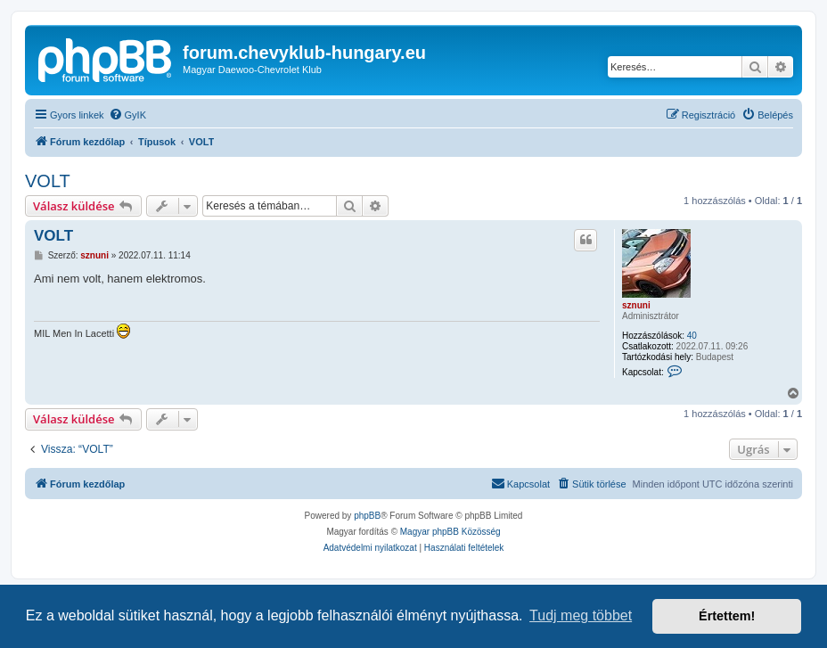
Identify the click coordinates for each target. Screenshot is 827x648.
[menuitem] (127, 115)
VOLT (47, 181)
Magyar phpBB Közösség (450, 532)
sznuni (636, 305)
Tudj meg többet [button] (580, 615)
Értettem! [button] (727, 616)
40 (692, 335)
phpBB (367, 516)
